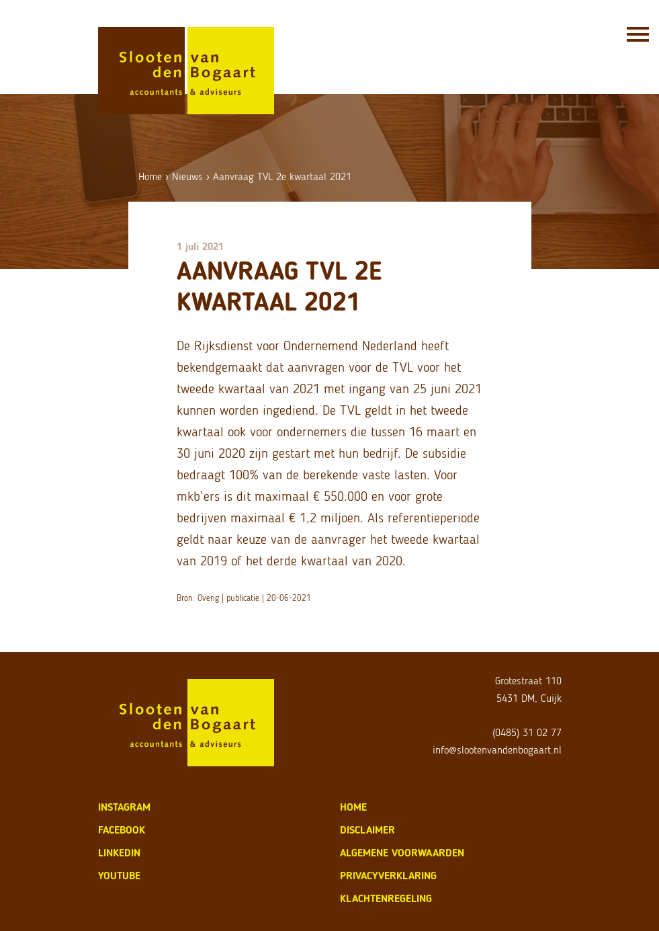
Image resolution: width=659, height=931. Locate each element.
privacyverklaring (388, 875)
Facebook (121, 829)
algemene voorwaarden (402, 852)
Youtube (119, 875)
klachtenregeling (386, 898)
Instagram (124, 807)
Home (150, 176)
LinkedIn (119, 852)
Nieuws (187, 176)
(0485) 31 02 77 (527, 732)
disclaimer (367, 829)
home (353, 807)
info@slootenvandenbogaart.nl (497, 749)
